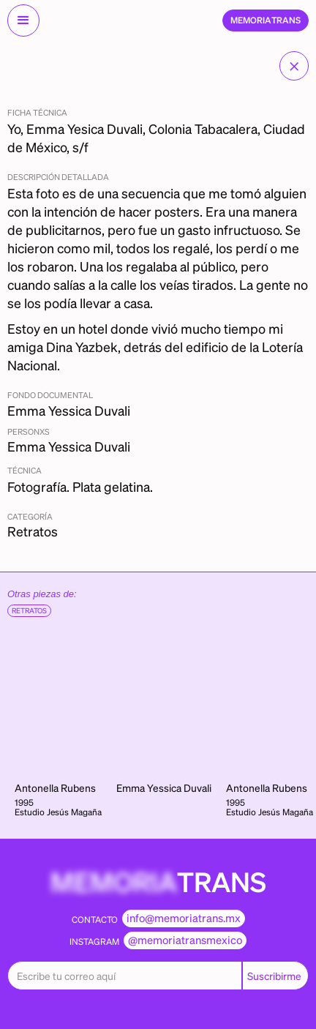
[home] (265, 20)
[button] (23, 20)
